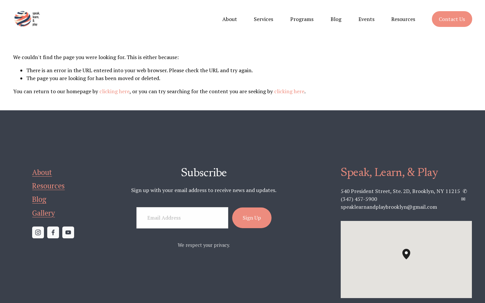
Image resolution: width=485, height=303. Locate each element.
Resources (403, 19)
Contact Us (452, 19)
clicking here (114, 91)
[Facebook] (53, 232)
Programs (301, 19)
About (229, 19)
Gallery (43, 213)
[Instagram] (38, 232)
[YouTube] (68, 232)
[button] (410, 259)
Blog (336, 19)
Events (366, 19)
